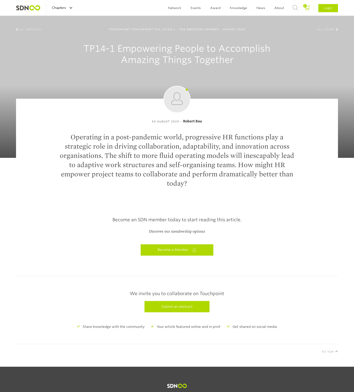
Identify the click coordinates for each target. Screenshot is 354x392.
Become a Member (177, 250)
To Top (328, 351)
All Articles (30, 29)
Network (174, 8)
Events (196, 8)
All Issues (326, 29)
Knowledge (238, 8)
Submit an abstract (177, 307)
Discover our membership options (177, 231)
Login (328, 8)
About (279, 8)
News (260, 8)
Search (295, 8)
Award (215, 8)
